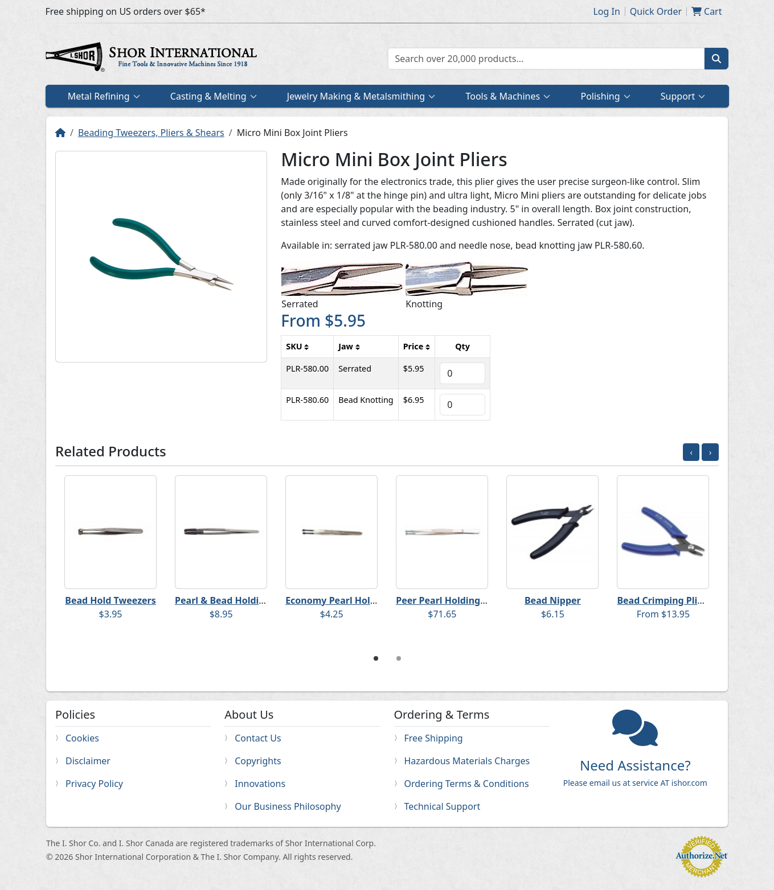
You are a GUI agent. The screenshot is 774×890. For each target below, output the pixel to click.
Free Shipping (433, 738)
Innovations (260, 783)
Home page (154, 59)
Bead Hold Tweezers (110, 600)
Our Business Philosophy (288, 806)
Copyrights (258, 761)
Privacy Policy (94, 783)
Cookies (82, 738)
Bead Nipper (553, 600)
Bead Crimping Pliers (664, 600)
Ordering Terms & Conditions (466, 783)
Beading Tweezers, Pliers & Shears (151, 132)
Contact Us (258, 738)
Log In (606, 11)
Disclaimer (87, 761)
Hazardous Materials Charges (467, 761)
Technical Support (442, 806)
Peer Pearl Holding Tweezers (460, 600)
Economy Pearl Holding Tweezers (360, 600)
